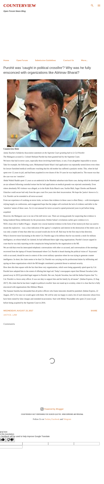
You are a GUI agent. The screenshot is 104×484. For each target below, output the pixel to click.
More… (84, 60)
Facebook (55, 419)
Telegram (67, 419)
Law (15, 315)
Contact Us (68, 60)
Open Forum (22, 60)
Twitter (47, 419)
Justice (7, 315)
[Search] (92, 5)
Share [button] (94, 310)
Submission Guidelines (45, 60)
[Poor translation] (10, 439)
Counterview (19, 5)
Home (6, 60)
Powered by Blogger (52, 409)
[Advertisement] (52, 36)
